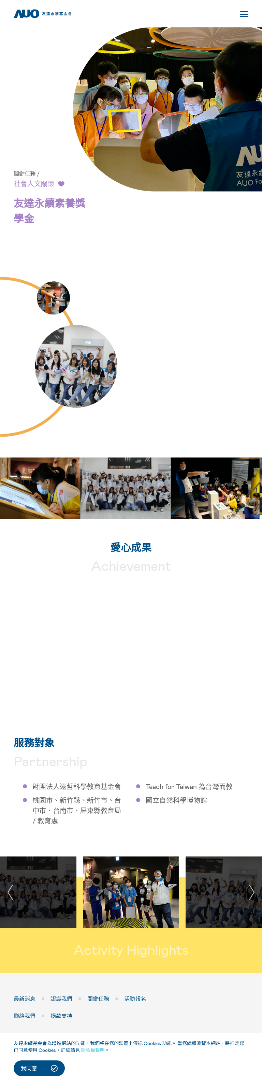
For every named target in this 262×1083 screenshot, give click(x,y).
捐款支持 (61, 1016)
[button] (251, 893)
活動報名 (135, 999)
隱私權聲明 (93, 1050)
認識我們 (61, 999)
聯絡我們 (24, 1016)
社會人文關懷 (34, 184)
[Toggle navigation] (244, 15)
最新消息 (24, 999)
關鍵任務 (24, 174)
